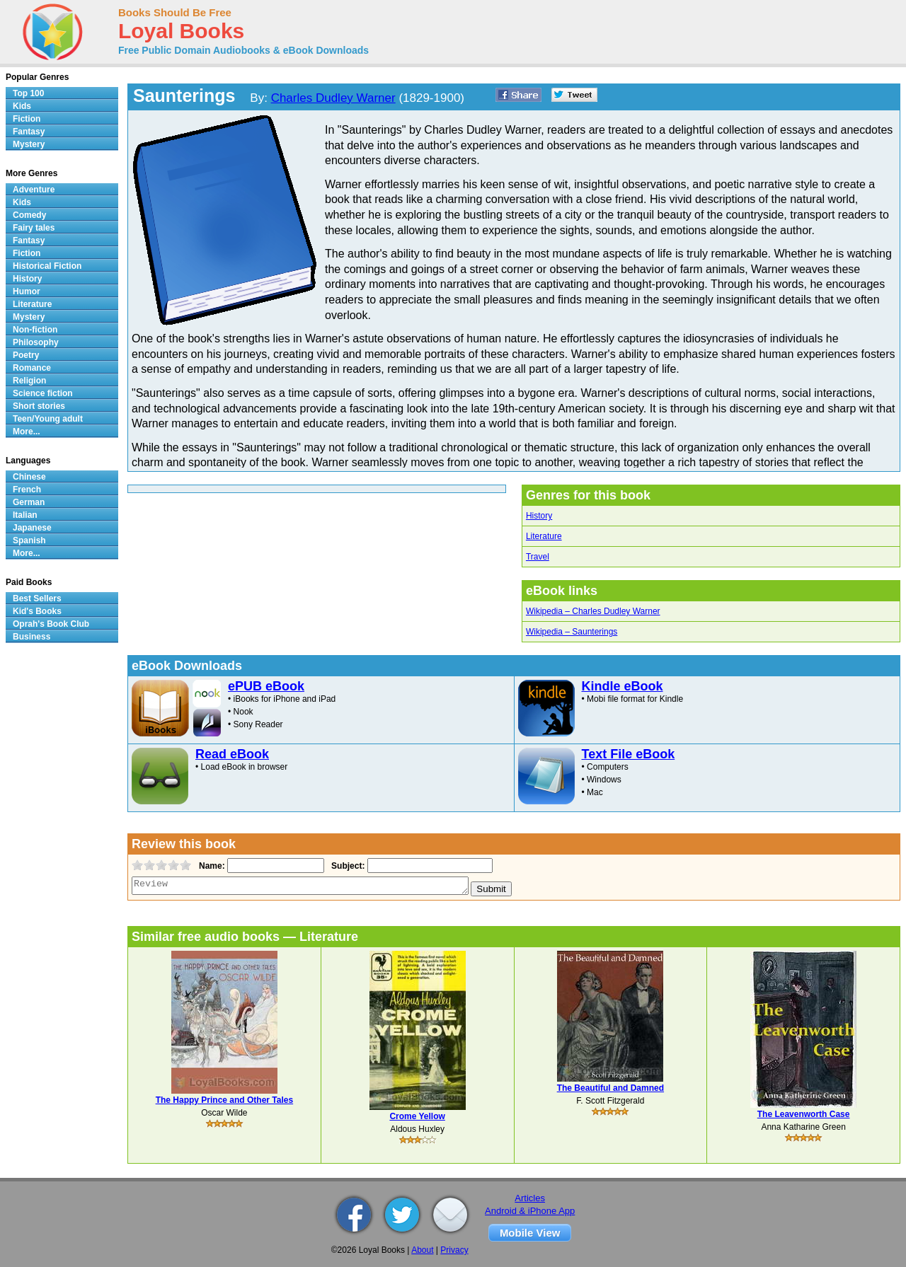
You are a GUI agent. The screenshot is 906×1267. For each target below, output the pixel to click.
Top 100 (28, 93)
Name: (210, 866)
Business (31, 637)
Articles (530, 1198)
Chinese (29, 477)
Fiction (26, 119)
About (422, 1250)
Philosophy (36, 342)
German (29, 502)
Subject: (346, 866)
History (539, 516)
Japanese (32, 528)
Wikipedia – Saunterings (571, 632)
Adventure (34, 190)
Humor (26, 291)
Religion (29, 381)
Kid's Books (37, 611)
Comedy (29, 215)
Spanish (29, 540)
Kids (22, 106)
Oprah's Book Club (51, 624)
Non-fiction (35, 330)
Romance (32, 368)
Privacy (454, 1250)
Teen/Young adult (48, 419)
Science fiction (43, 393)
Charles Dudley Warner (333, 98)
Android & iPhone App (530, 1210)
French (27, 489)
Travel (537, 557)
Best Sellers (37, 598)
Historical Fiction (47, 266)
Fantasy (29, 132)
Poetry (26, 355)
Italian (25, 515)
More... (26, 431)
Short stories (39, 406)
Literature (544, 536)
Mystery (29, 144)
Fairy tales (34, 228)
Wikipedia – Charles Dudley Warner (593, 611)
